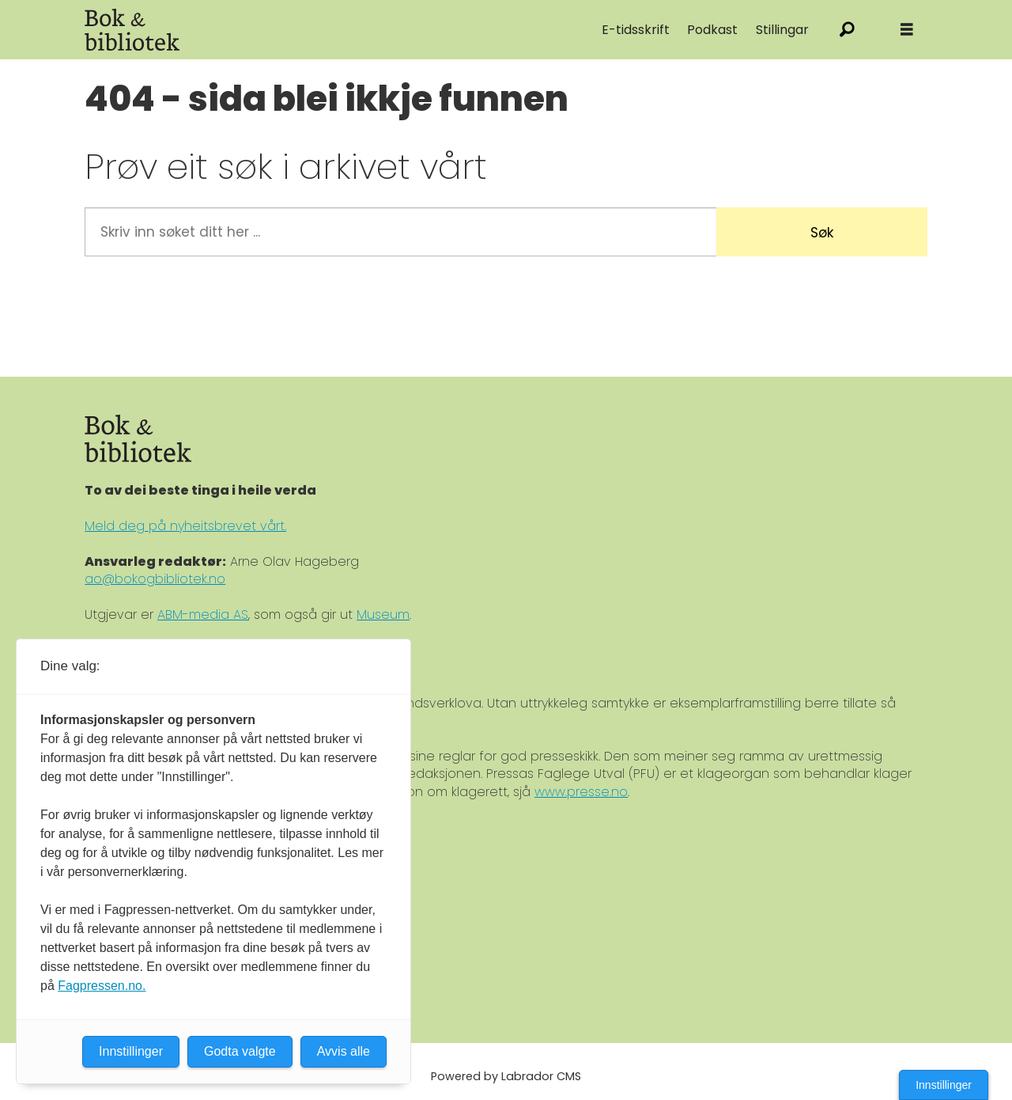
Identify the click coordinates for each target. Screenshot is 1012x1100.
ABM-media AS (202, 614)
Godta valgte (240, 1051)
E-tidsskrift (636, 30)
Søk (821, 232)
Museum (383, 614)
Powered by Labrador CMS (506, 1076)
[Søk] (847, 29)
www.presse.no (581, 792)
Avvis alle (343, 1051)
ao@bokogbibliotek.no (155, 579)
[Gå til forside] (262, 30)
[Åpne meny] (907, 29)
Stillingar (782, 30)
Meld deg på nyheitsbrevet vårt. (185, 526)
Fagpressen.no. (101, 985)
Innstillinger (944, 1085)
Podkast (712, 30)
